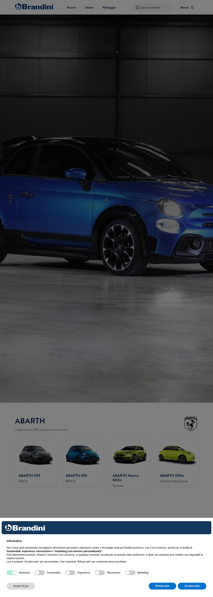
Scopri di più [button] (20, 586)
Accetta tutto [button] (192, 586)
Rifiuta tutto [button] (162, 586)
